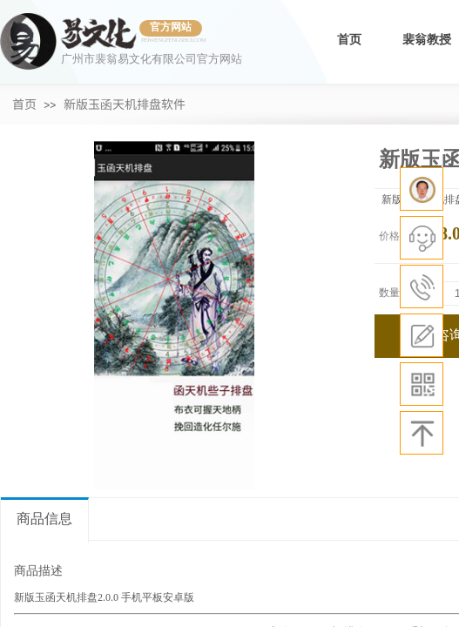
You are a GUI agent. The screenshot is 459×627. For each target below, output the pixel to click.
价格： (394, 236)
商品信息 (44, 518)
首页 (349, 39)
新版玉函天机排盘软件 (125, 103)
